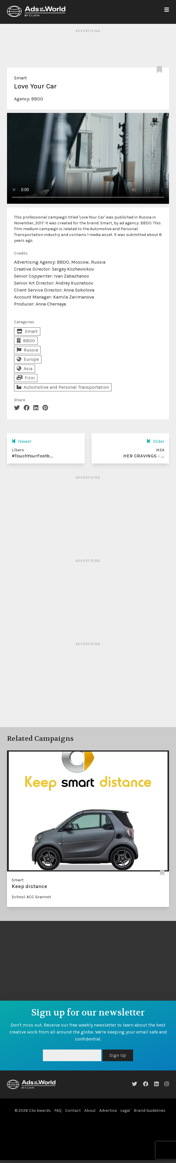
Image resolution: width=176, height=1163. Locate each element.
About (90, 1110)
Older (155, 441)
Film (26, 378)
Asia (24, 368)
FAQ (58, 1110)
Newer (22, 441)
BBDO (37, 99)
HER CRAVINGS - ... (143, 456)
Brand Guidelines (149, 1110)
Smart (20, 78)
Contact (73, 1110)
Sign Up (117, 1055)
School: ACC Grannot (31, 896)
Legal (125, 1110)
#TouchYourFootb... (32, 456)
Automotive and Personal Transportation (63, 387)
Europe (28, 359)
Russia (27, 350)
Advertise (108, 1110)
